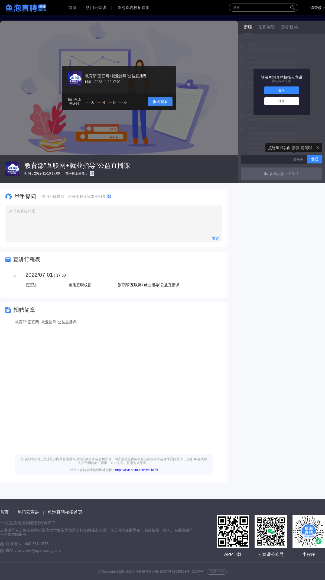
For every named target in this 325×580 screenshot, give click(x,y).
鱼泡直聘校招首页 (133, 7)
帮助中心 (216, 571)
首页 (72, 7)
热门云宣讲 (96, 7)
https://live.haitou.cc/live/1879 (136, 470)
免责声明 (197, 571)
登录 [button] (281, 90)
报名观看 (160, 101)
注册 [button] (281, 101)
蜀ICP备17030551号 (174, 571)
